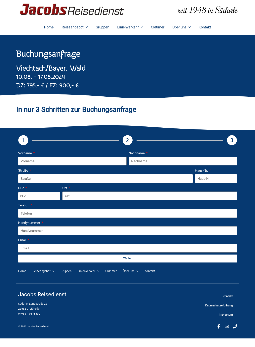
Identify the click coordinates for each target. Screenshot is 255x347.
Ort (65, 188)
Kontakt (205, 27)
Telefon (24, 205)
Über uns (181, 27)
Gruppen (102, 27)
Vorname (25, 153)
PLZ (21, 188)
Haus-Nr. (202, 170)
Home (49, 27)
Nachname (137, 153)
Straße (23, 170)
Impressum (226, 314)
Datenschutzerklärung (219, 305)
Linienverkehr (130, 27)
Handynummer (29, 223)
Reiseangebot (75, 27)
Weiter (127, 258)
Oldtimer (157, 27)
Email (22, 240)
